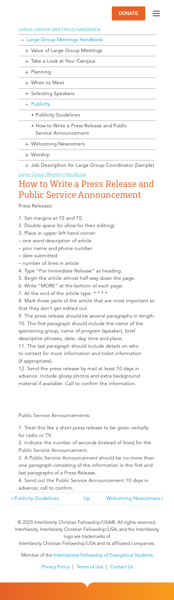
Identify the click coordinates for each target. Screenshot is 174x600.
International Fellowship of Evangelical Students (103, 555)
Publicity (40, 104)
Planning (41, 72)
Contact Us (121, 567)
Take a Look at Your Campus (63, 61)
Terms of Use (90, 567)
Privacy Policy (55, 567)
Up (87, 498)
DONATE (128, 13)
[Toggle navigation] (156, 13)
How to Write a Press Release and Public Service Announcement (81, 130)
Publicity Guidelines (58, 115)
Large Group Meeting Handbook (52, 174)
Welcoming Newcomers (58, 144)
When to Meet (47, 82)
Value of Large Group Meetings (66, 50)
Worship (40, 154)
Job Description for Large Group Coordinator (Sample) (92, 165)
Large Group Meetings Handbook (65, 39)
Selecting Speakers (52, 93)
